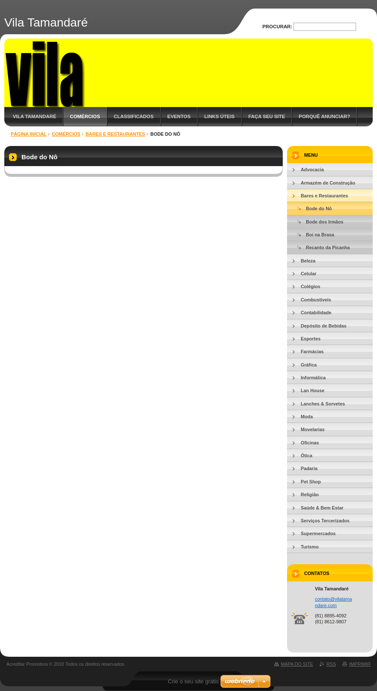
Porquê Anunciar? (324, 116)
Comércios (85, 116)
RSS (331, 664)
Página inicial (29, 134)
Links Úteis (219, 116)
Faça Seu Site (266, 116)
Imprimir (360, 664)
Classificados (134, 116)
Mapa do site (297, 664)
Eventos (179, 116)
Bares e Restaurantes (115, 134)
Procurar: (278, 26)
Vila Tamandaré (34, 116)
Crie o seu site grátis (193, 681)
